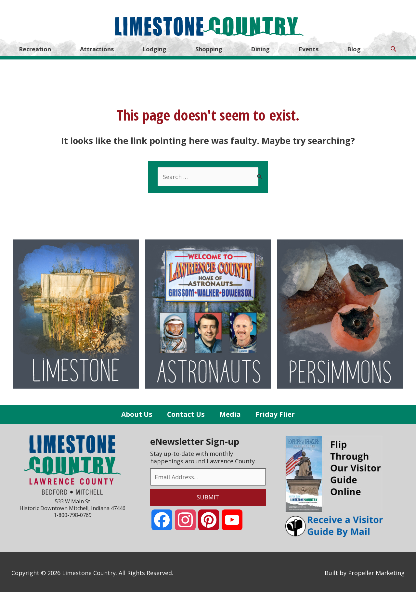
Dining (260, 48)
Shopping (208, 48)
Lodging (154, 48)
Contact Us (186, 412)
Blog (354, 48)
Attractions (97, 48)
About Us (136, 412)
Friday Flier (275, 412)
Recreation (35, 48)
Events (308, 48)
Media (230, 412)
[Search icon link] (393, 48)
